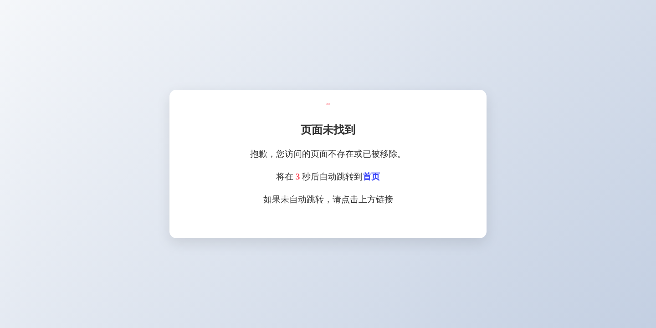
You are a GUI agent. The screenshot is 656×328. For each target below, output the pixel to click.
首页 (371, 176)
